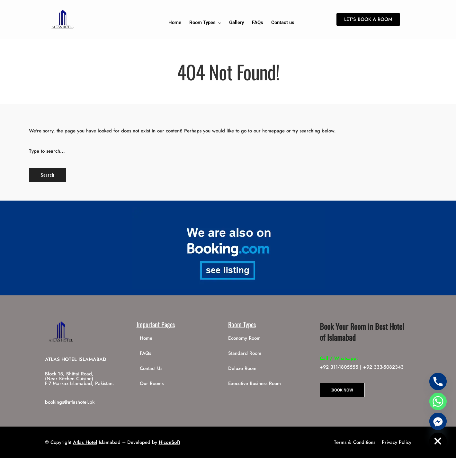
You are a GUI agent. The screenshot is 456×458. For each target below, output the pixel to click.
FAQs (257, 22)
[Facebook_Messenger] (438, 421)
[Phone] (438, 381)
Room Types (202, 22)
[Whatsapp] (438, 401)
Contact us (282, 22)
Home (174, 22)
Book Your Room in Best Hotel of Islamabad (362, 331)
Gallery (236, 22)
